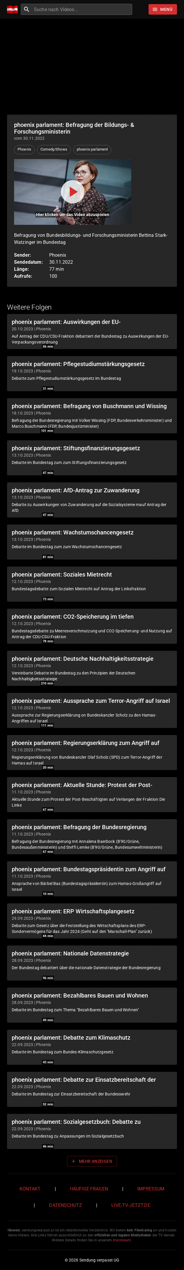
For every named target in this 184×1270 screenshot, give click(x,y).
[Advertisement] (92, 67)
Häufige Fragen (89, 1189)
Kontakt (30, 1189)
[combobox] (82, 9)
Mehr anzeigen (91, 1161)
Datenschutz (65, 1205)
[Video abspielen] (72, 192)
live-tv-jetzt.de (130, 1205)
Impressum (150, 1189)
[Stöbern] (163, 9)
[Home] (14, 9)
